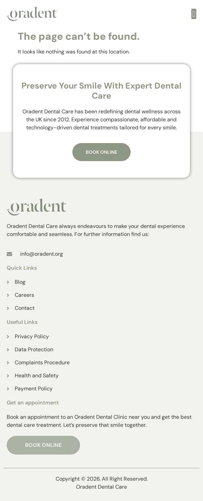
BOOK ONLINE (43, 445)
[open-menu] (193, 14)
